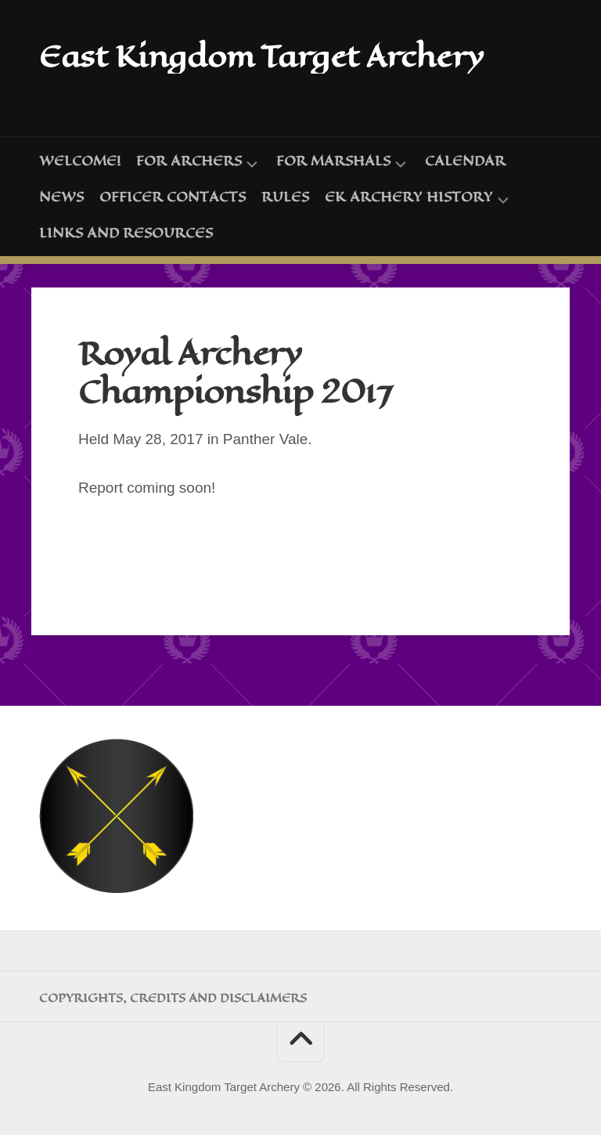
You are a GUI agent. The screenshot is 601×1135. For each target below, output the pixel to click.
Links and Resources (126, 232)
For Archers (189, 161)
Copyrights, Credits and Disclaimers (173, 997)
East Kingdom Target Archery (266, 56)
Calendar (465, 160)
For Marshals (333, 161)
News (61, 196)
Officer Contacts (172, 196)
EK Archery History (409, 197)
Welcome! (80, 160)
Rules (285, 196)
